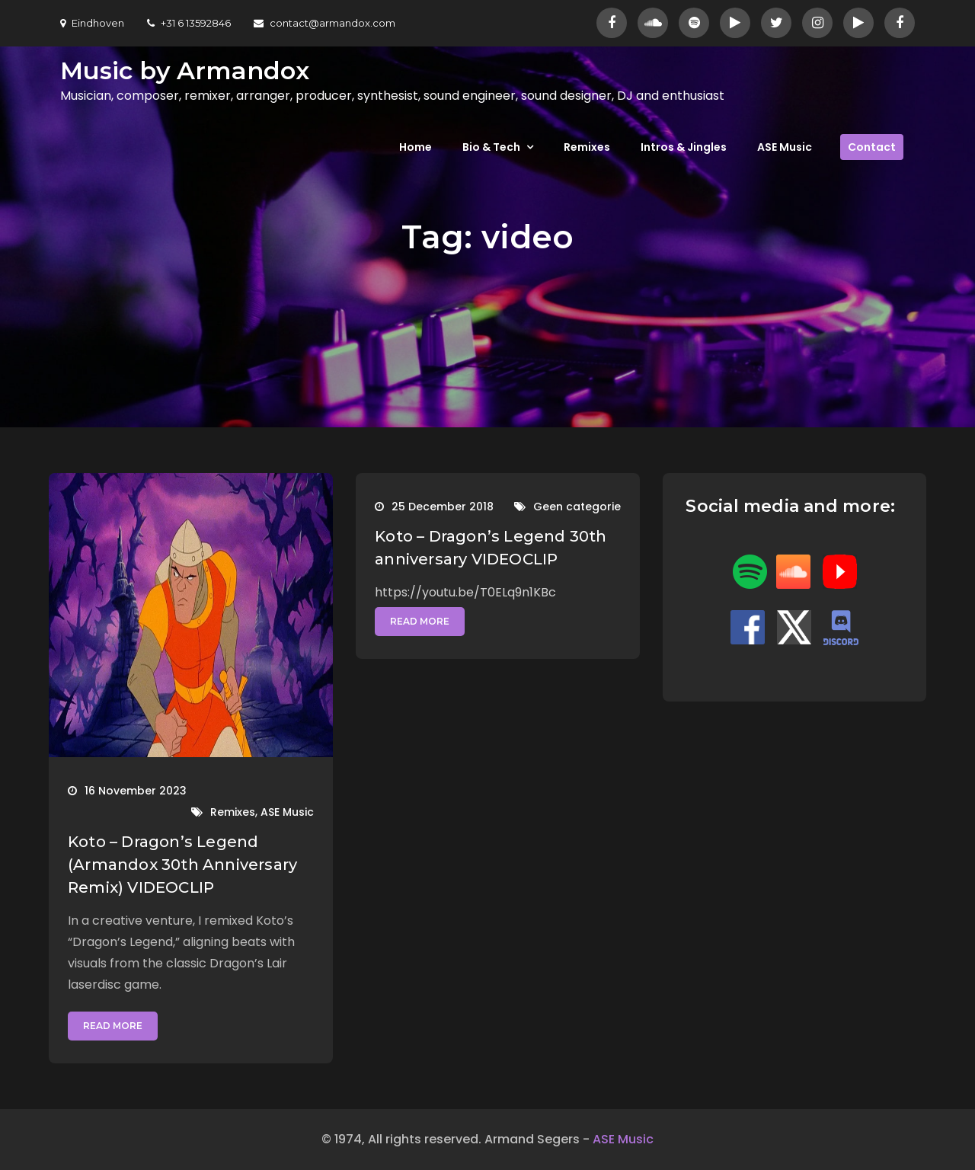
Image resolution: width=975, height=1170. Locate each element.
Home (415, 147)
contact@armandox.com (324, 23)
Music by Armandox (185, 70)
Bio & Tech (491, 147)
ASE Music (784, 147)
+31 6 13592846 (189, 23)
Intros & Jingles (684, 147)
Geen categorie (577, 506)
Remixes (587, 147)
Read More (112, 1025)
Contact (872, 147)
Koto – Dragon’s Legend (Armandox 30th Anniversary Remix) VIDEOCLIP (182, 865)
